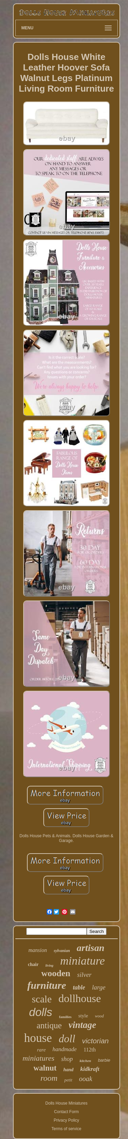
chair (33, 964)
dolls (40, 1012)
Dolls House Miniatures (66, 1103)
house (38, 1038)
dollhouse (79, 998)
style (83, 1015)
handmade (65, 1049)
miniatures (38, 1058)
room (49, 1078)
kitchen (85, 1061)
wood (99, 1016)
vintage (82, 1025)
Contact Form (66, 1111)
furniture (46, 985)
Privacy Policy (66, 1120)
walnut (45, 1068)
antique (49, 1025)
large (98, 987)
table (79, 987)
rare (41, 1049)
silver (84, 974)
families (65, 1017)
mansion (37, 950)
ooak (86, 1078)
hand (68, 1069)
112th (90, 1049)
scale (42, 999)
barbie (104, 1060)
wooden (55, 973)
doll (67, 1039)
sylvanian (62, 950)
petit (68, 1079)
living (49, 965)
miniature (82, 960)
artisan (90, 947)
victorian (95, 1041)
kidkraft (89, 1069)
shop (67, 1059)
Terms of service (66, 1128)
